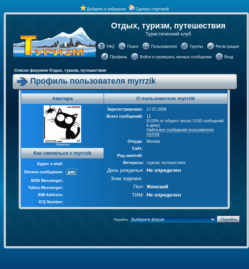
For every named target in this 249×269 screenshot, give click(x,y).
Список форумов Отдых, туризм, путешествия (60, 70)
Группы (196, 46)
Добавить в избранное (106, 9)
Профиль (118, 57)
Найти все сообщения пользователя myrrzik (180, 131)
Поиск (132, 46)
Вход (228, 57)
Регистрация (227, 46)
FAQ (110, 46)
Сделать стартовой (152, 9)
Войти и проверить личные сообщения (176, 57)
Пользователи (164, 46)
